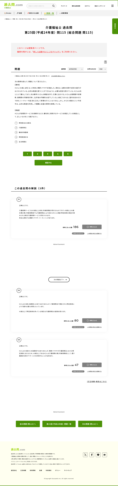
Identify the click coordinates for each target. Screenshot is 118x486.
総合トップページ (99, 6)
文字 (91, 69)
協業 (40, 470)
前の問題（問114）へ (28, 424)
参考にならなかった (78, 233)
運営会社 (14, 470)
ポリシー (58, 470)
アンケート (64, 6)
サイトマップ (68, 470)
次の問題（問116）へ (90, 424)
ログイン (87, 6)
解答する (48, 163)
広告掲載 (23, 470)
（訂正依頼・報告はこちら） (58, 76)
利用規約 (49, 470)
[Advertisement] (59, 259)
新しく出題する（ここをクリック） (46, 51)
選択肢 (63, 69)
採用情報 (33, 470)
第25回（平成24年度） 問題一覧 (59, 424)
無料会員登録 (76, 6)
